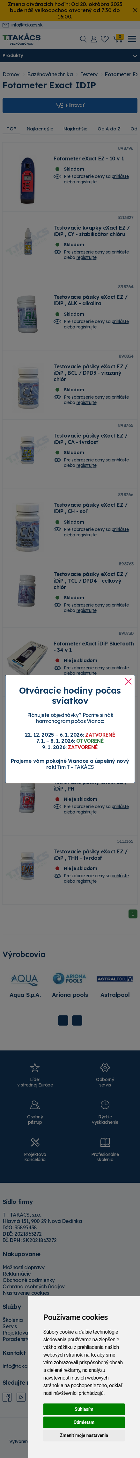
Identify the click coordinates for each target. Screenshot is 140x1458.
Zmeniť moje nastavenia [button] (84, 1435)
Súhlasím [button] (84, 1409)
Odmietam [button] (84, 1422)
